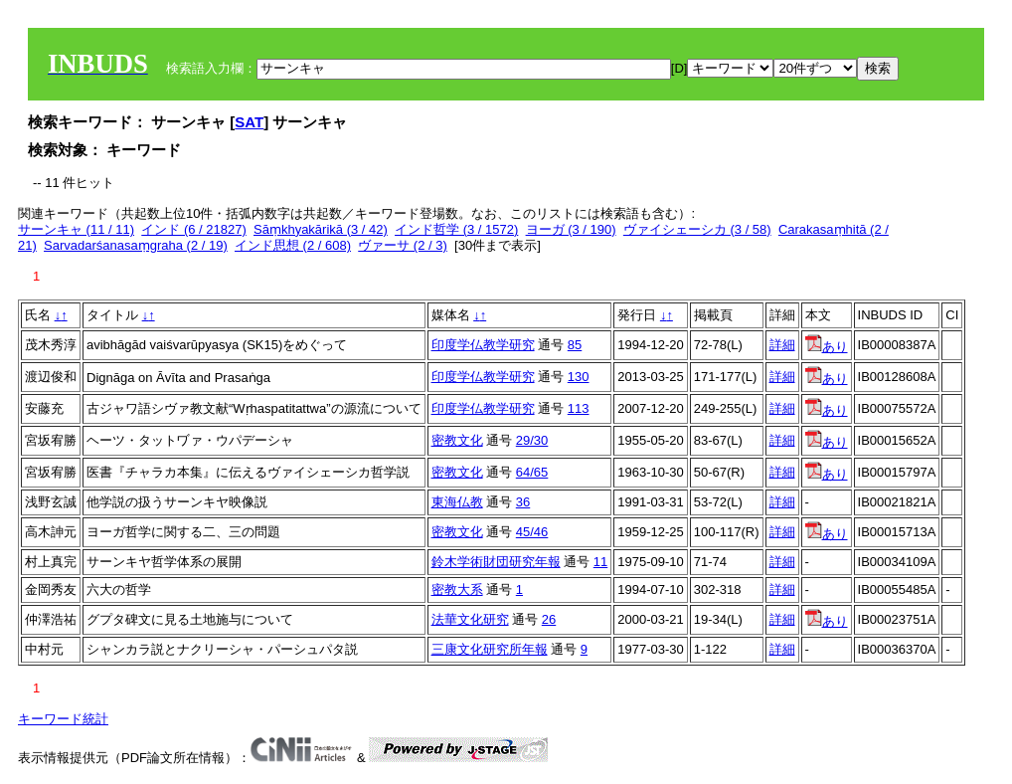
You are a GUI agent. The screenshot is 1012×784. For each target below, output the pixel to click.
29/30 (532, 440)
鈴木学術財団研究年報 (496, 561)
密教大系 (457, 589)
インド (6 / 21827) (194, 229)
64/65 (532, 472)
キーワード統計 (63, 718)
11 (600, 561)
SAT (249, 121)
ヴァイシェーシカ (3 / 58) (697, 229)
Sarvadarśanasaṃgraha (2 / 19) (136, 245)
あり (826, 346)
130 (579, 376)
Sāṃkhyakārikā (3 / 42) (320, 229)
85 (575, 344)
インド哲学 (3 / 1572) (456, 229)
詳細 (782, 344)
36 (523, 501)
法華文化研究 (470, 619)
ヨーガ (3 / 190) (571, 229)
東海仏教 (457, 501)
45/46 (532, 531)
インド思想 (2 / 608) (293, 245)
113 (579, 408)
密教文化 (457, 440)
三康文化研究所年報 (489, 649)
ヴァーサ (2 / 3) (402, 245)
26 (549, 619)
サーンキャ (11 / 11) (76, 229)
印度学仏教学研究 (483, 344)
